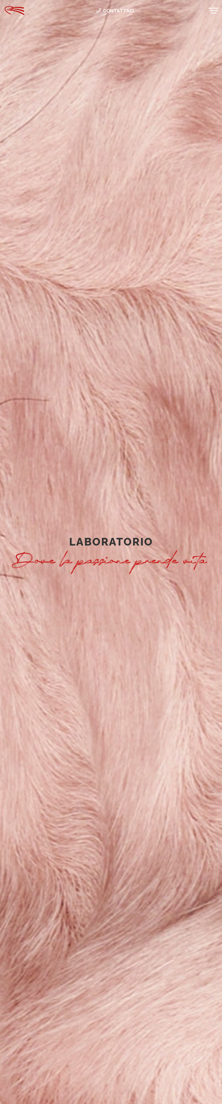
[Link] (14, 10)
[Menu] (213, 10)
